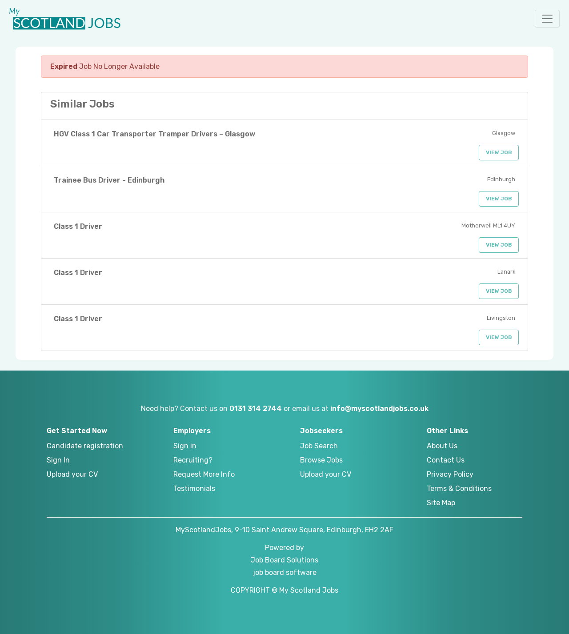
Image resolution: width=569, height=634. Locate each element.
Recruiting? (192, 460)
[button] (547, 19)
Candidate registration (85, 446)
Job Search (319, 446)
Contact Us (446, 460)
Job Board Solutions (284, 560)
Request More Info (204, 474)
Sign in (184, 446)
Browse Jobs (321, 460)
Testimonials (194, 488)
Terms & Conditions (459, 488)
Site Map (441, 502)
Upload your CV (72, 474)
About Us (442, 446)
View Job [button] (499, 152)
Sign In (58, 460)
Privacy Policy (450, 474)
